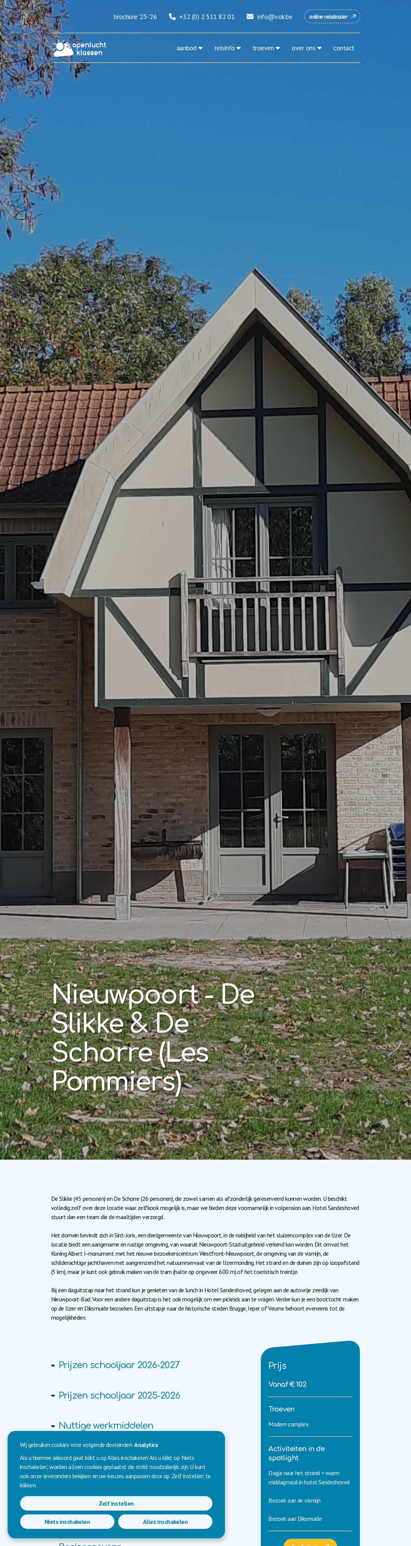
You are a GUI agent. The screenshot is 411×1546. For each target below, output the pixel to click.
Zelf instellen (51, 1521)
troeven (263, 47)
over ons (303, 47)
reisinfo (225, 47)
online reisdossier (328, 16)
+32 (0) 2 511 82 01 (201, 16)
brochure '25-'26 (135, 16)
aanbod (187, 47)
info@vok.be (269, 16)
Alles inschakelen (181, 1521)
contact (343, 47)
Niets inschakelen (116, 1521)
